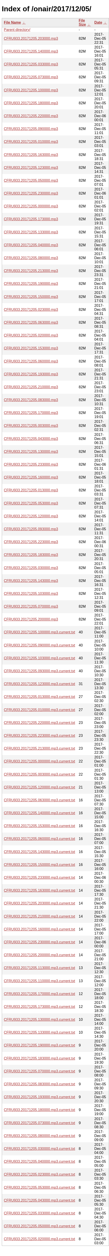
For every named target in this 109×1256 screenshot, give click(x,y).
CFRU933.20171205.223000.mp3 (31, 542)
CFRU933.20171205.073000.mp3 (31, 77)
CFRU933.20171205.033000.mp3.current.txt (39, 1213)
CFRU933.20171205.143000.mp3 (31, 581)
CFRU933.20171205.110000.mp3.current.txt (39, 981)
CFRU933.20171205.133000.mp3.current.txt (39, 1032)
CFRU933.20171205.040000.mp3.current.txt (39, 1161)
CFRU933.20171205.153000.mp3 (31, 348)
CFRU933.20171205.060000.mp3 (31, 361)
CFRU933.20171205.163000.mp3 (31, 155)
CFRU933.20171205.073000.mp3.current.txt (39, 1123)
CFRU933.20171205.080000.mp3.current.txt (39, 1136)
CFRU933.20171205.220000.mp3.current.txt (39, 723)
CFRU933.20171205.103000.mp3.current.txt (39, 658)
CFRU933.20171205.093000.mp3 (31, 529)
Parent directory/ (17, 30)
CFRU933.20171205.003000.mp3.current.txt (39, 774)
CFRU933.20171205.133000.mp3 (31, 232)
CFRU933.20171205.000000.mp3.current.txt (39, 761)
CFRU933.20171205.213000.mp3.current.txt (39, 748)
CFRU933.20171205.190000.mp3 (31, 284)
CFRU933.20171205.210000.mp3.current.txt (39, 916)
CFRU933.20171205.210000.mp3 (31, 387)
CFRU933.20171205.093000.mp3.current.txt (39, 671)
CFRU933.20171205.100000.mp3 (31, 90)
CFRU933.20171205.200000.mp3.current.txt (39, 955)
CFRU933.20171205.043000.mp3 (31, 439)
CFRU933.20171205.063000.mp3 (31, 322)
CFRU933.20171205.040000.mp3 (31, 245)
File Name (12, 22)
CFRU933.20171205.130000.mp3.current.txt (39, 1019)
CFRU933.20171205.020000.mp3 (31, 335)
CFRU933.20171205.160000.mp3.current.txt (39, 929)
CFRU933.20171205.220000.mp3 (31, 116)
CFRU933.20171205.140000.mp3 (31, 51)
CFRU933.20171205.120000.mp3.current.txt (39, 787)
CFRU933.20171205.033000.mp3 (31, 64)
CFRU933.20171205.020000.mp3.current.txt (39, 1239)
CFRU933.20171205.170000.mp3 (31, 413)
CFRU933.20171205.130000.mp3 (31, 452)
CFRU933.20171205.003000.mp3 (31, 426)
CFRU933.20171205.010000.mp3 (31, 142)
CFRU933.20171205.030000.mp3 (31, 568)
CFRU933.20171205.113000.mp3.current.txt (39, 968)
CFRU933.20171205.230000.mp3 (31, 193)
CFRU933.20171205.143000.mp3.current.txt (39, 852)
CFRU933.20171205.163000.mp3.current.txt (39, 890)
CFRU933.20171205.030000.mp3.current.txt (39, 1149)
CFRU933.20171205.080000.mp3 (31, 258)
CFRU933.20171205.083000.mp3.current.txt (39, 1084)
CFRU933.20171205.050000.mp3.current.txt (39, 1226)
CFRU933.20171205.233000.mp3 (31, 464)
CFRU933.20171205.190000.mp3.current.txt (39, 1045)
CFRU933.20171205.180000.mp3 (31, 103)
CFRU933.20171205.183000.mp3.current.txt (39, 1058)
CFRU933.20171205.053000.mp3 (31, 503)
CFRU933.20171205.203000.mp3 (31, 38)
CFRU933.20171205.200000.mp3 (31, 619)
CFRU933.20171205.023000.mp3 (31, 310)
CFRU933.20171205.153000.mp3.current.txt (39, 826)
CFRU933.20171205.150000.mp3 (31, 297)
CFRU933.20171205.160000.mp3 (31, 477)
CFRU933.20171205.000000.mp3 (31, 206)
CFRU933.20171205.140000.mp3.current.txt (39, 813)
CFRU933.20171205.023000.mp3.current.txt (39, 1174)
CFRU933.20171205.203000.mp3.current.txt (39, 903)
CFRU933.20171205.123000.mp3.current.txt (39, 684)
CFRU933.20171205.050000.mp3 (31, 180)
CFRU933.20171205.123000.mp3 (31, 168)
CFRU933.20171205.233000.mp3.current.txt (39, 877)
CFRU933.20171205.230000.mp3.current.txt (39, 942)
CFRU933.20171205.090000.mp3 (31, 129)
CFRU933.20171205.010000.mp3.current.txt (39, 710)
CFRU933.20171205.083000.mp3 (31, 400)
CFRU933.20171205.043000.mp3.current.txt (39, 1200)
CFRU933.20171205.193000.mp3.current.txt (39, 1097)
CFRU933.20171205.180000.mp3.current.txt (39, 1110)
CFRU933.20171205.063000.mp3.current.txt (39, 800)
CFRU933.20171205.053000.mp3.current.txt (39, 1187)
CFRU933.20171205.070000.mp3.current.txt (39, 1071)
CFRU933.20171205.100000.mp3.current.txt (39, 632)
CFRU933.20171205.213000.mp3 (31, 271)
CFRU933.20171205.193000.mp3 (31, 374)
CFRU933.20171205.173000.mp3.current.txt (39, 1007)
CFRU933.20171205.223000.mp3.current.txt (39, 735)
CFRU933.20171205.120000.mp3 (31, 516)
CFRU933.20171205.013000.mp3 (31, 490)
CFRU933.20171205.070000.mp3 (31, 606)
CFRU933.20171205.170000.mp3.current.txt (39, 994)
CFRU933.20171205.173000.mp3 (31, 219)
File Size (82, 22)
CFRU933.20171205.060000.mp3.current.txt (39, 839)
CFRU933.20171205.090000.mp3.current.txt (39, 645)
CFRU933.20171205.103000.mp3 (31, 593)
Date (98, 22)
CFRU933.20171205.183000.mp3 (31, 555)
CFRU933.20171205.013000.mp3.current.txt (39, 697)
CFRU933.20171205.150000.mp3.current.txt (39, 865)
